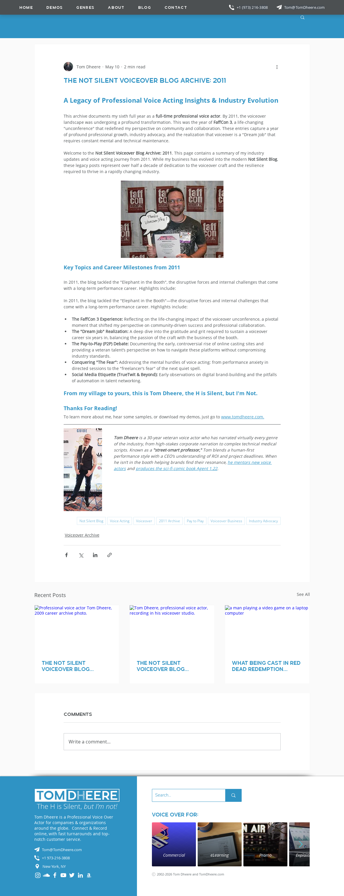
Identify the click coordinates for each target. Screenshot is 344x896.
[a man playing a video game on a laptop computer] (267, 629)
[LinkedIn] (80, 875)
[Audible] (88, 875)
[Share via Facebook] (66, 555)
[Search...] (184, 795)
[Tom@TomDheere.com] (305, 7)
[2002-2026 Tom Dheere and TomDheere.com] (195, 874)
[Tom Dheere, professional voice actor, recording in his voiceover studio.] (172, 629)
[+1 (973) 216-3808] (253, 7)
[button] (85, 7)
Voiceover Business (226, 520)
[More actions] (277, 66)
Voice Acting (119, 520)
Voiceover (144, 520)
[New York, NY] (77, 866)
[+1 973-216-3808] (77, 858)
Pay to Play (195, 520)
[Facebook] (54, 875)
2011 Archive (169, 520)
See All (303, 594)
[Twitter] (71, 875)
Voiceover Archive (82, 535)
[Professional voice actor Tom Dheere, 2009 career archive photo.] (77, 629)
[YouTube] (63, 875)
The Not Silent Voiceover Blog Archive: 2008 (160, 666)
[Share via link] (109, 555)
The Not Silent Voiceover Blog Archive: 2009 (65, 666)
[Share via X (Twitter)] (81, 555)
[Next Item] (301, 844)
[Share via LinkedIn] (95, 555)
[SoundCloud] (46, 875)
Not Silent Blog (91, 520)
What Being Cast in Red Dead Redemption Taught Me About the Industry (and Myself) (266, 666)
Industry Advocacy (263, 520)
